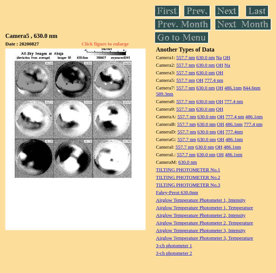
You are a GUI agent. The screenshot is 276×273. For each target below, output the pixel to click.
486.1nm (233, 88)
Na (219, 57)
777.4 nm (213, 80)
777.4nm (234, 132)
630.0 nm (205, 57)
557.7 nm (185, 57)
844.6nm (251, 88)
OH (226, 57)
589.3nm (164, 94)
